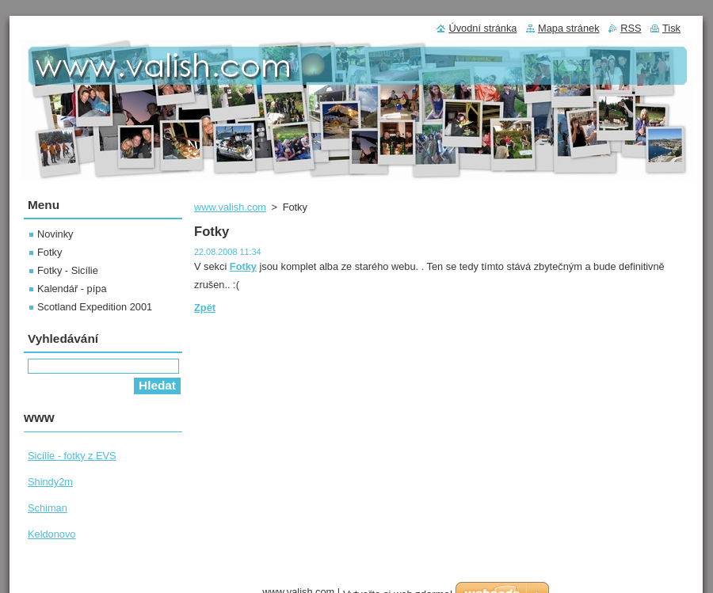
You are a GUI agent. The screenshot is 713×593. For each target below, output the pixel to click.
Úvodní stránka (482, 28)
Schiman (47, 508)
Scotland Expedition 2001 (94, 307)
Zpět (204, 308)
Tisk (671, 28)
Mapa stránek (569, 28)
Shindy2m (50, 482)
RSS (630, 28)
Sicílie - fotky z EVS (72, 456)
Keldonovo (51, 534)
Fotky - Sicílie (67, 270)
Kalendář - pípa (72, 289)
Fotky (49, 252)
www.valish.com (230, 207)
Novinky (55, 234)
